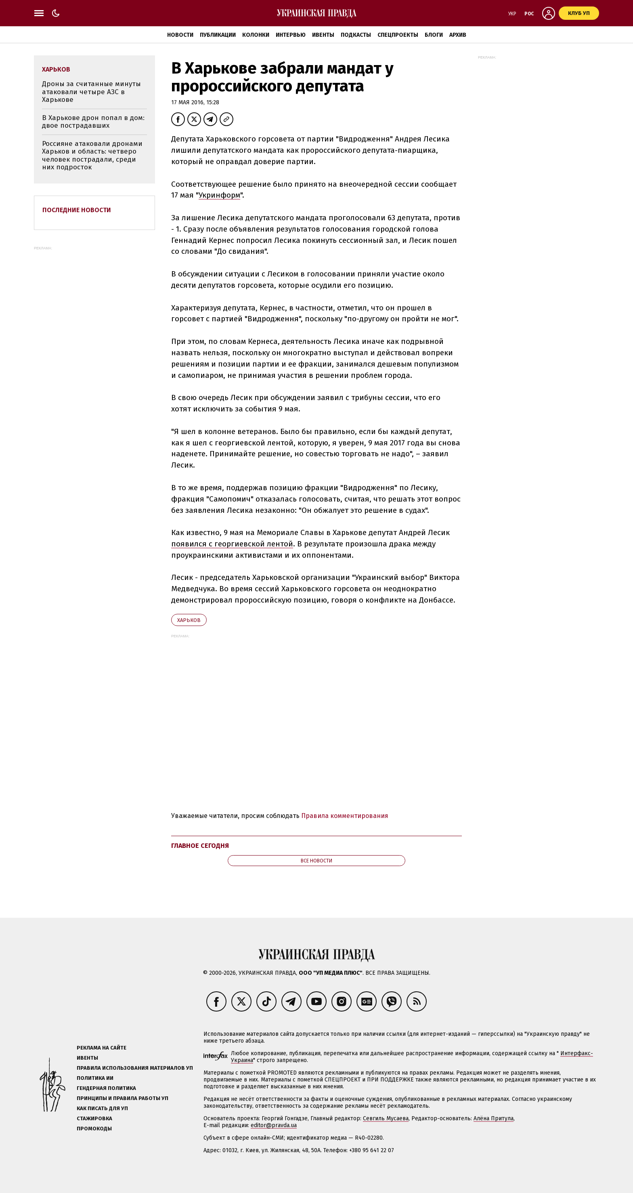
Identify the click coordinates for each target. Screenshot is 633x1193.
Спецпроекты (397, 35)
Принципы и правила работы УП (122, 1098)
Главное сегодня (200, 845)
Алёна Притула (494, 1118)
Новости (180, 35)
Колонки (255, 35)
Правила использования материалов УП (135, 1068)
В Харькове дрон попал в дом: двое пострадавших (93, 122)
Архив (457, 35)
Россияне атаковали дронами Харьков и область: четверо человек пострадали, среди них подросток (92, 155)
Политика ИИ (95, 1078)
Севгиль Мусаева (386, 1118)
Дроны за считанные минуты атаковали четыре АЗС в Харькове (91, 92)
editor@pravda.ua (274, 1125)
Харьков (189, 620)
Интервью (291, 35)
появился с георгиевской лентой (232, 543)
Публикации (218, 35)
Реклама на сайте (101, 1048)
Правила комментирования (344, 816)
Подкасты (356, 35)
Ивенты (323, 35)
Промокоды (94, 1129)
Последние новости (76, 210)
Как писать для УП (102, 1108)
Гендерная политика (106, 1088)
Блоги (434, 35)
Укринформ (219, 195)
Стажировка (94, 1118)
